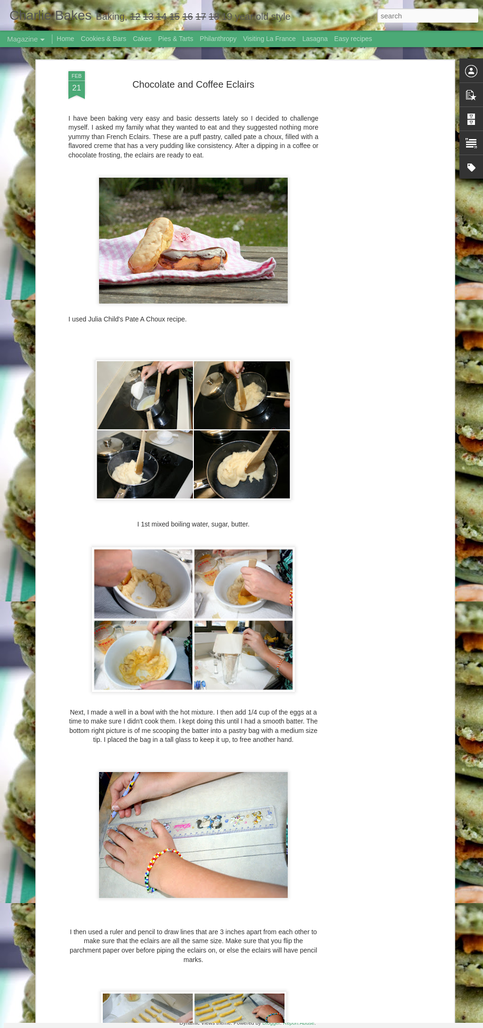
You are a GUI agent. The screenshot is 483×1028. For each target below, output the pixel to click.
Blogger (271, 1023)
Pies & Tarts (175, 38)
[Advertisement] (370, 167)
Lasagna (315, 38)
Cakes (142, 38)
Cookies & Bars (103, 38)
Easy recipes (353, 38)
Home (65, 38)
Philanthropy (218, 38)
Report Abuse (299, 1023)
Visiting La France (269, 38)
